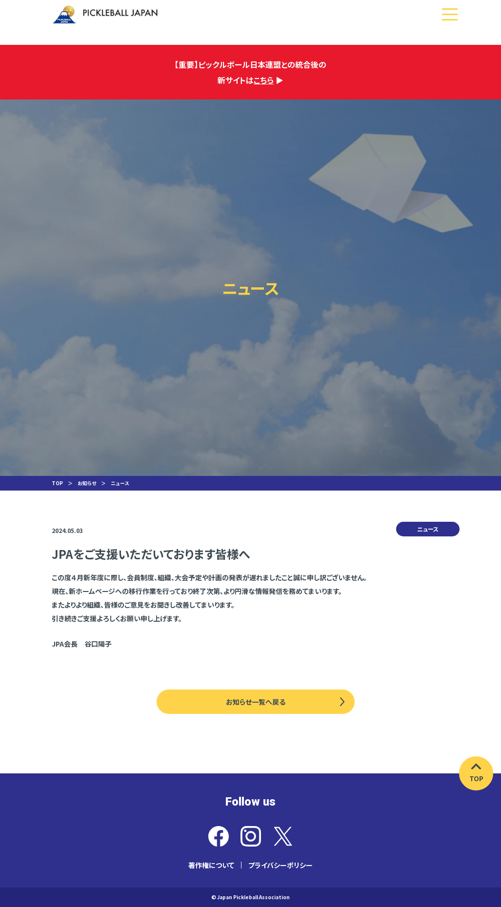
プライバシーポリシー (280, 865)
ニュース (120, 483)
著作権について (211, 865)
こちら (264, 80)
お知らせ (87, 483)
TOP (57, 483)
